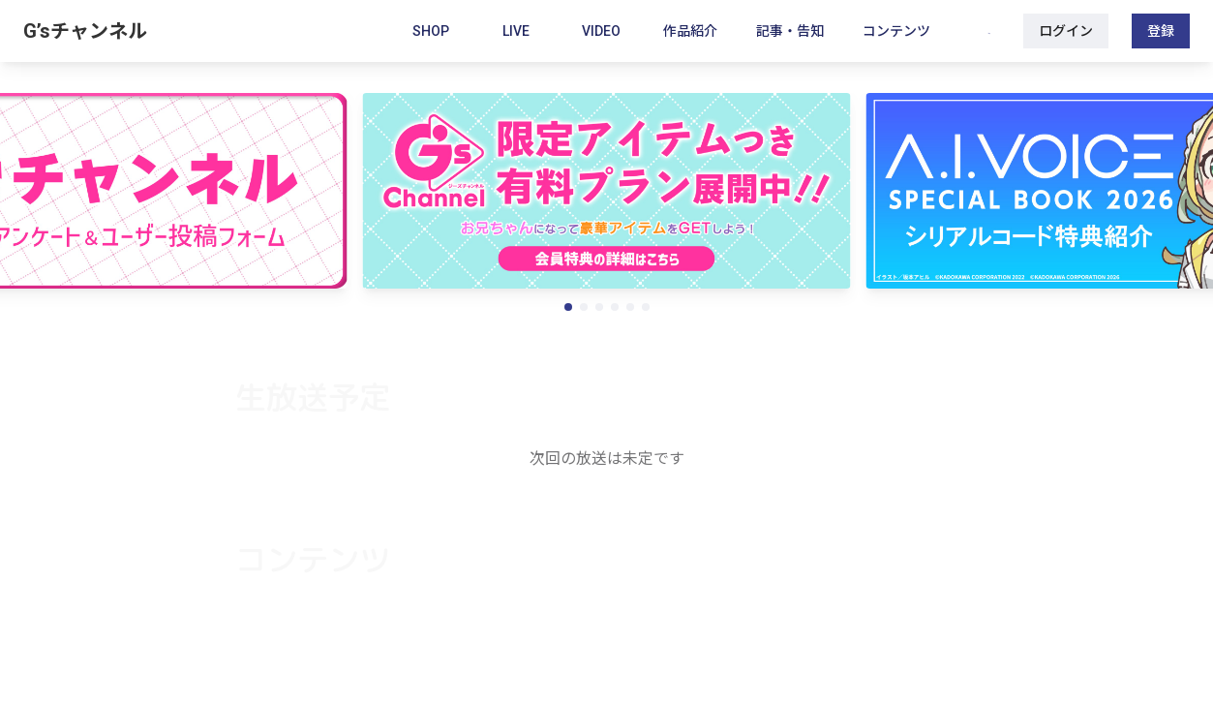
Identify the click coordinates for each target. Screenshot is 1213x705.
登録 (1161, 31)
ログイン (1065, 31)
